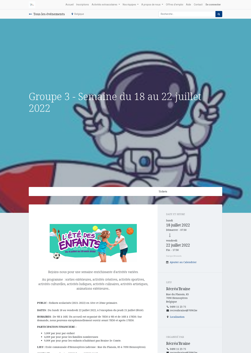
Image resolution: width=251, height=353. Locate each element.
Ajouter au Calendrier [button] (183, 262)
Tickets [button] (163, 191)
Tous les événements (47, 14)
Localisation (177, 316)
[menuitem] (69, 4)
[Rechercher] (218, 14)
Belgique (78, 14)
